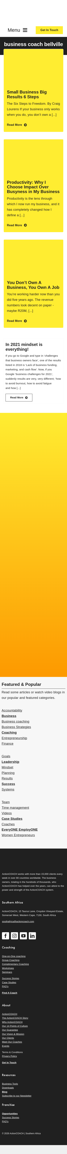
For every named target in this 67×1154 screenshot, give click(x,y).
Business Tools (10, 1083)
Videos (7, 813)
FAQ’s (5, 986)
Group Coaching (10, 960)
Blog (4, 1091)
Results (7, 778)
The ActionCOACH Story (15, 1018)
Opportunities (10, 1113)
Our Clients (8, 1038)
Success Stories (10, 978)
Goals (6, 756)
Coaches (8, 824)
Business (9, 716)
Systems (8, 789)
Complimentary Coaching (15, 964)
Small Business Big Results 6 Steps (27, 94)
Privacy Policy (9, 1056)
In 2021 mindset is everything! (24, 346)
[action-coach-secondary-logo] (20, 854)
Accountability (12, 710)
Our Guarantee (10, 1030)
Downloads (8, 1087)
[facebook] (5, 935)
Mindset (7, 767)
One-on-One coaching (14, 956)
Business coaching (15, 721)
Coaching (9, 732)
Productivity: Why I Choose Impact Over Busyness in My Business (33, 187)
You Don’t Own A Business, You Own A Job (33, 285)
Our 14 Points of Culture (15, 1026)
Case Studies (12, 819)
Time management (15, 807)
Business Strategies (16, 727)
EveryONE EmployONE (20, 829)
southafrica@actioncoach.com (18, 921)
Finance (7, 743)
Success (8, 784)
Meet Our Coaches (12, 1042)
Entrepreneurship (14, 738)
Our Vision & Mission (13, 1034)
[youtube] (23, 935)
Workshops (8, 968)
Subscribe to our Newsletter (16, 1095)
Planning (8, 773)
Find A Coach (9, 992)
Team (6, 802)
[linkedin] (32, 935)
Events (5, 1046)
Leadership (10, 762)
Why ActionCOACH (12, 1022)
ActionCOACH (9, 1014)
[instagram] (14, 935)
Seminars (7, 972)
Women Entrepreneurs (18, 835)
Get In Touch (9, 1062)
